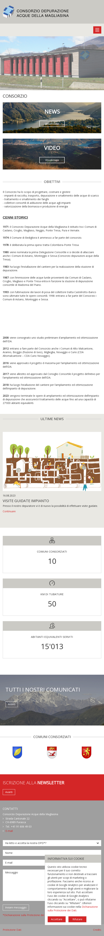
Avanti (11, 704)
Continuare (9, 511)
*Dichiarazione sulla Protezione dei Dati (26, 915)
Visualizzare (52, 123)
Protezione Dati (12, 929)
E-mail (9, 831)
